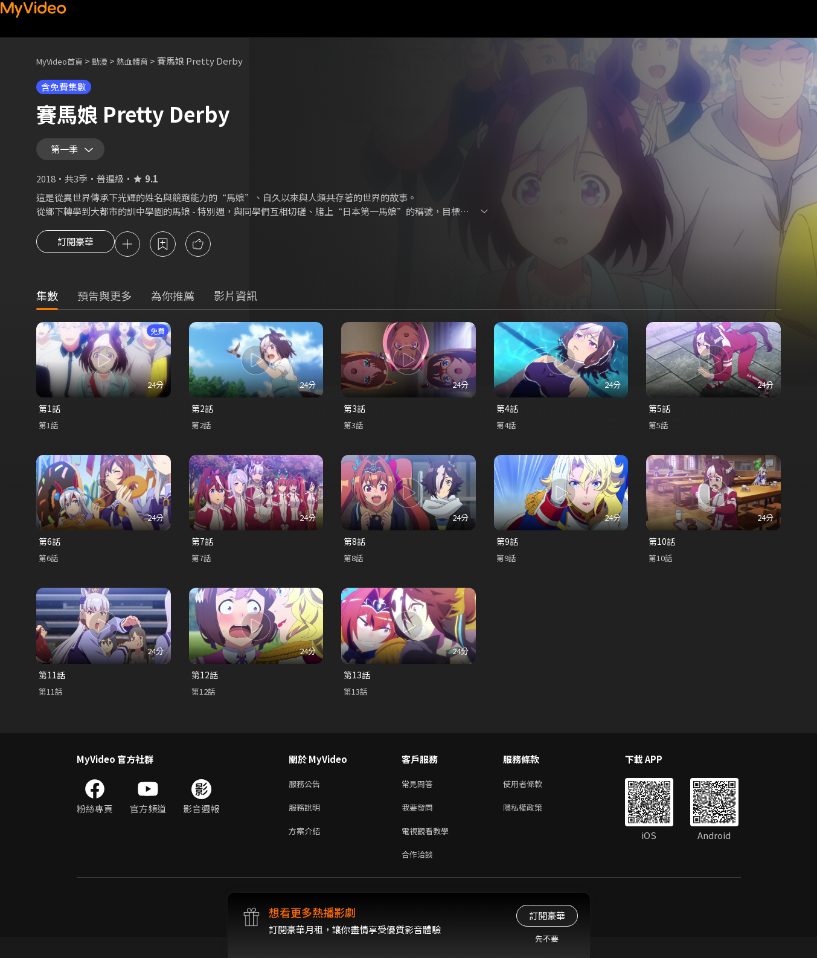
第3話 (355, 419)
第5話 (660, 419)
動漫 (109, 60)
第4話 (507, 419)
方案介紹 (307, 849)
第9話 (507, 553)
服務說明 (307, 823)
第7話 (202, 553)
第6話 (50, 553)
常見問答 (420, 798)
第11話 (52, 687)
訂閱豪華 (75, 254)
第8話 (355, 553)
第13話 (357, 687)
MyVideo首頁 (63, 60)
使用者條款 (533, 798)
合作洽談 (420, 874)
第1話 (50, 419)
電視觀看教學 (429, 849)
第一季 (67, 153)
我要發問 (420, 823)
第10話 (662, 553)
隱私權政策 (533, 823)
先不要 (547, 938)
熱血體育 (145, 60)
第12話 (205, 687)
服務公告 (307, 798)
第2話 (202, 419)
